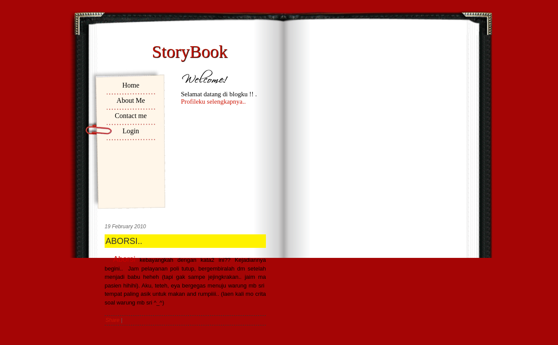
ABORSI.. (124, 241)
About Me (130, 100)
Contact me (130, 115)
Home (130, 85)
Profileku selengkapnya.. (213, 101)
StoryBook (189, 51)
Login (130, 131)
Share (112, 320)
